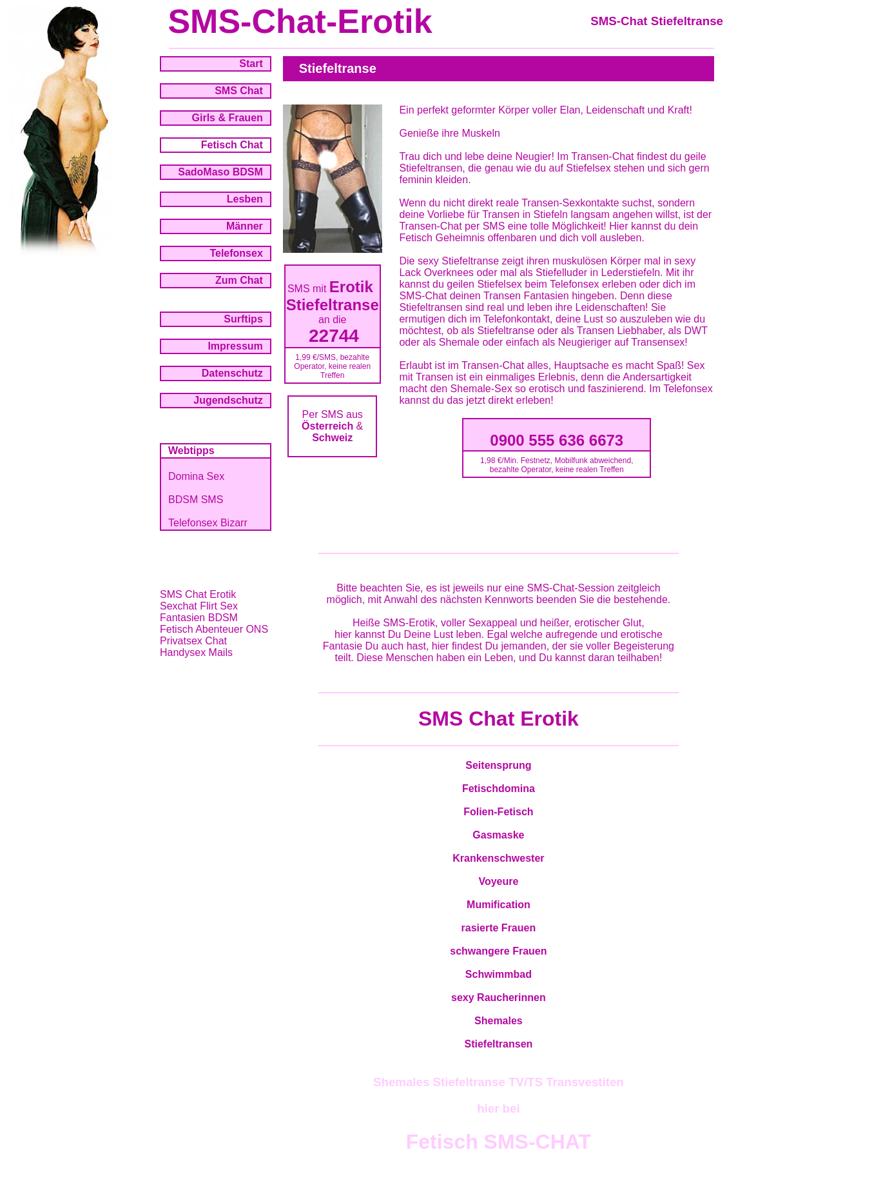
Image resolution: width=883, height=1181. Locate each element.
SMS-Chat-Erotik (300, 21)
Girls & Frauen (227, 117)
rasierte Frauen (498, 927)
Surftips (243, 318)
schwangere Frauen (498, 951)
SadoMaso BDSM (220, 171)
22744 (334, 336)
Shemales (498, 1020)
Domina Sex (196, 476)
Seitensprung (498, 765)
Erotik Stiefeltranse (332, 295)
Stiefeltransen (498, 1043)
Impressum (235, 346)
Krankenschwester (498, 858)
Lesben (245, 199)
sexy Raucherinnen (498, 997)
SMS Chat (239, 90)
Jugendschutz (228, 400)
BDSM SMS (195, 499)
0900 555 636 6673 (556, 440)
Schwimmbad (498, 974)
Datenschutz (232, 373)
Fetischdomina (498, 788)
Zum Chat (239, 280)
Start (250, 63)
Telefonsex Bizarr (207, 522)
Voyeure (498, 881)
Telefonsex (235, 253)
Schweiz (332, 437)
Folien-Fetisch (498, 811)
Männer (244, 226)
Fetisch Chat (232, 144)
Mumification (498, 904)
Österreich (327, 426)
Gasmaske (498, 834)
